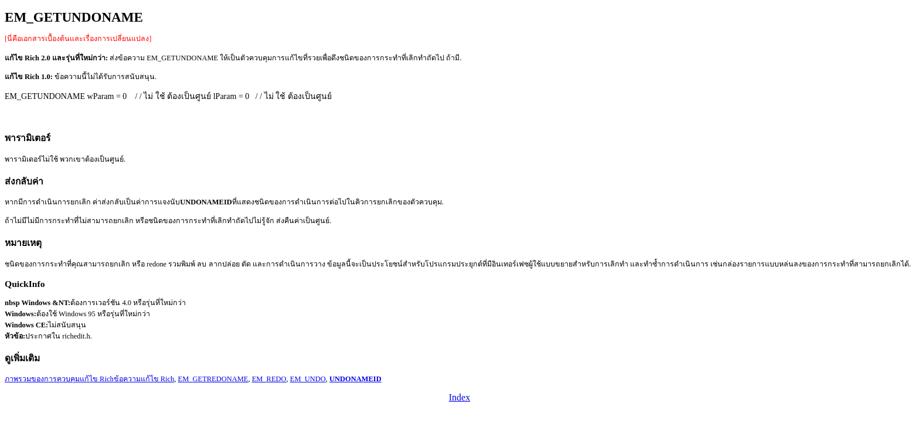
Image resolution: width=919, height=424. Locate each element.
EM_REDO (269, 379)
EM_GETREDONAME (213, 379)
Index (459, 397)
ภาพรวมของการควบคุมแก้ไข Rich (59, 379)
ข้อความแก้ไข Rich (144, 379)
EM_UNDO (308, 379)
